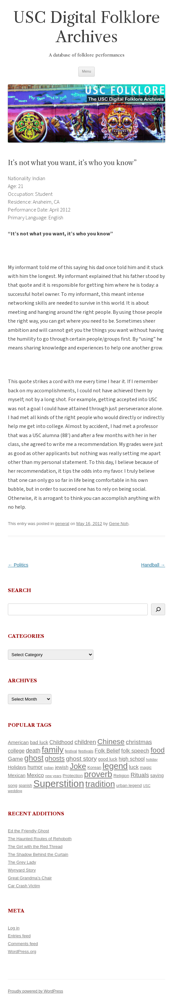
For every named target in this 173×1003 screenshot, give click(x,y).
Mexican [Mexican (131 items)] (17, 775)
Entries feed (19, 935)
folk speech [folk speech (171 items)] (135, 751)
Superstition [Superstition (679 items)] (58, 783)
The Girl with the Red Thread (35, 846)
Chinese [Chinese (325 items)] (111, 742)
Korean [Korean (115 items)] (94, 767)
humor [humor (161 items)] (35, 767)
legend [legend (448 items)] (115, 766)
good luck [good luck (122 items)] (107, 759)
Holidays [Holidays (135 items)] (17, 767)
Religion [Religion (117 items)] (121, 775)
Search (19, 590)
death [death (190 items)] (33, 750)
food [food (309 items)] (157, 750)
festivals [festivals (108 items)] (85, 751)
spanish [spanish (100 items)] (25, 785)
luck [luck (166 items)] (134, 767)
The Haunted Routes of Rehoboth (39, 838)
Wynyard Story (22, 870)
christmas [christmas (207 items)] (139, 742)
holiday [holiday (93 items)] (152, 759)
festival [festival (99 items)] (71, 751)
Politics (18, 565)
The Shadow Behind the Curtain (38, 854)
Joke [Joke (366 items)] (78, 766)
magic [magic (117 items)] (146, 767)
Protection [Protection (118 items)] (73, 775)
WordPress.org (22, 951)
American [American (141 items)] (18, 742)
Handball (153, 565)
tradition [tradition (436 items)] (100, 784)
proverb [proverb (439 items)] (98, 774)
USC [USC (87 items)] (147, 786)
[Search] (158, 609)
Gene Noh (118, 523)
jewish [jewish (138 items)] (61, 767)
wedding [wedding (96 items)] (15, 791)
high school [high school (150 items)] (131, 759)
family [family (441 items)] (53, 749)
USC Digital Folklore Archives (86, 27)
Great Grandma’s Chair (30, 878)
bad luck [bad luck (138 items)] (39, 742)
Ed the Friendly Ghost (28, 830)
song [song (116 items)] (12, 785)
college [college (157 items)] (16, 751)
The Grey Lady (22, 862)
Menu (86, 71)
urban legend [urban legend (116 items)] (129, 785)
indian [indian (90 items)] (49, 768)
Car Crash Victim (24, 885)
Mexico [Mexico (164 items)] (35, 775)
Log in (13, 928)
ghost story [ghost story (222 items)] (81, 758)
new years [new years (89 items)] (53, 776)
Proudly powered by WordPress (35, 991)
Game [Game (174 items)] (15, 759)
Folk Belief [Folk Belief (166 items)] (107, 751)
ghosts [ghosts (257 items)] (55, 758)
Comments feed (23, 943)
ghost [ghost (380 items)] (34, 758)
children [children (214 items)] (85, 742)
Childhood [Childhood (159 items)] (61, 742)
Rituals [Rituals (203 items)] (139, 775)
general (62, 523)
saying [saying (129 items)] (157, 775)
